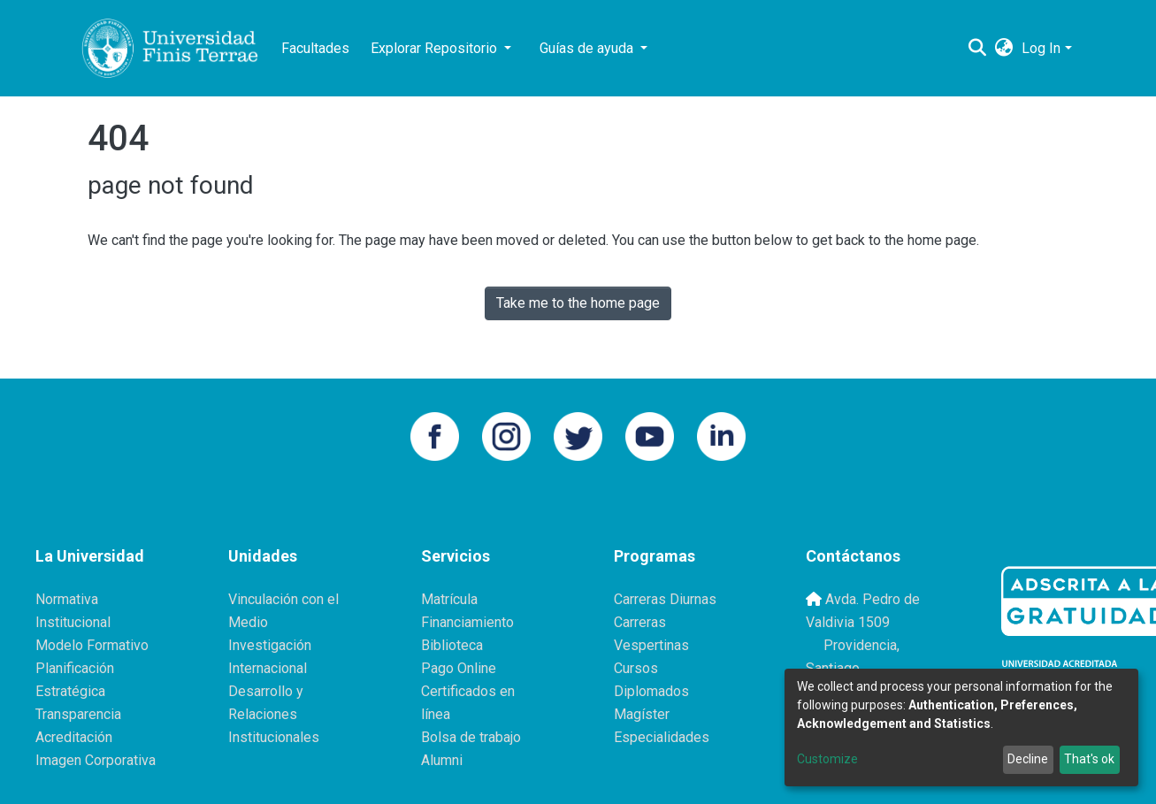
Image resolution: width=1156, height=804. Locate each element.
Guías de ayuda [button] (588, 48)
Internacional (267, 668)
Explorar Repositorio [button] (436, 48)
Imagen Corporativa (95, 760)
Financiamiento (467, 622)
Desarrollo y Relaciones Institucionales (273, 714)
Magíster (642, 714)
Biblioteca (452, 645)
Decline (1027, 759)
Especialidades (661, 737)
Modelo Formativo (92, 645)
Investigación (269, 645)
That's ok (1089, 759)
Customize (827, 759)
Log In (1041, 48)
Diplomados (651, 691)
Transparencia (78, 714)
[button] (1003, 48)
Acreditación (73, 737)
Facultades (315, 48)
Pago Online (458, 668)
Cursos (636, 668)
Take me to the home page (578, 303)
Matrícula (449, 599)
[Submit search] (977, 48)
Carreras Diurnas (665, 599)
